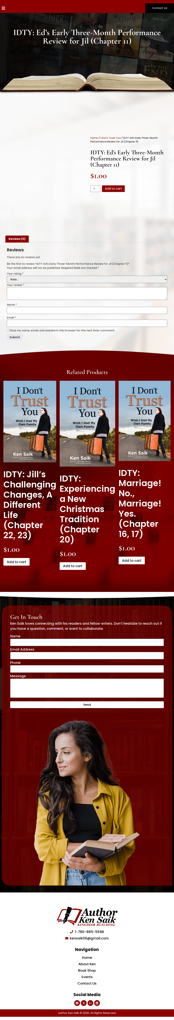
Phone (15, 664)
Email (11, 317)
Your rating (15, 273)
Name (12, 304)
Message (18, 678)
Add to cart (115, 188)
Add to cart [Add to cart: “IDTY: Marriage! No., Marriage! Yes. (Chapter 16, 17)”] (131, 560)
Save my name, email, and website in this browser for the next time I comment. (62, 330)
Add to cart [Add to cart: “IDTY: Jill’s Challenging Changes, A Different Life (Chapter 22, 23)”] (16, 562)
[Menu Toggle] (3, 8)
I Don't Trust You (110, 137)
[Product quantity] (95, 189)
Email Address (22, 650)
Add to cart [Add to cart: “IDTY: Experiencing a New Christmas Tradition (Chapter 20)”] (72, 566)
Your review (15, 285)
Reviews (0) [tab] (17, 239)
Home (94, 137)
